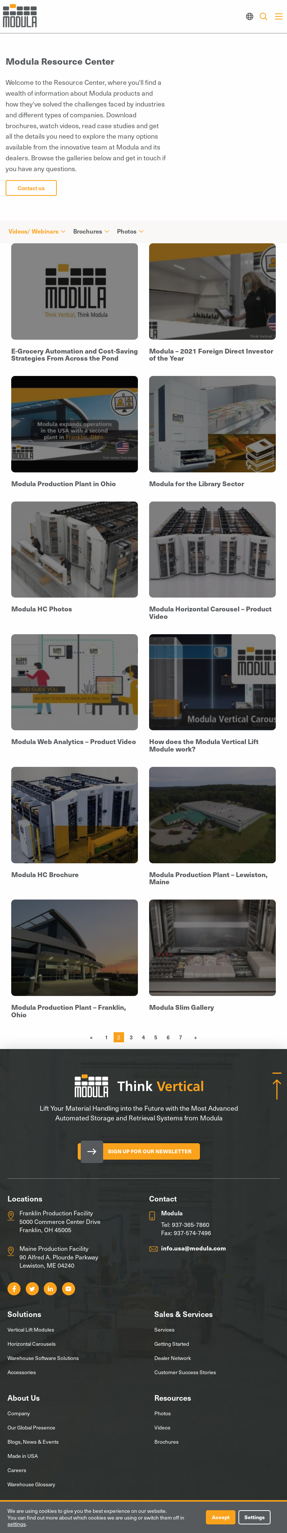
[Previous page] (92, 1037)
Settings (254, 1517)
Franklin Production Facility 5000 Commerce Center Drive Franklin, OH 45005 (60, 1221)
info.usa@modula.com (193, 1248)
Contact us (31, 188)
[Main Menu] (279, 16)
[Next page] (194, 1037)
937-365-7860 (190, 1224)
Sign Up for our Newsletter (150, 1151)
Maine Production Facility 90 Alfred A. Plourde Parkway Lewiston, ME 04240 (58, 1257)
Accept (220, 1517)
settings (16, 1524)
